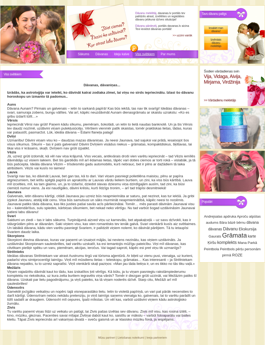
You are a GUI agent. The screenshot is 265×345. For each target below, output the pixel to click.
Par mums (168, 54)
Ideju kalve (121, 54)
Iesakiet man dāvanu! (216, 29)
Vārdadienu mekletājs (222, 100)
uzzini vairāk (184, 35)
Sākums (83, 54)
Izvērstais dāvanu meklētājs (215, 43)
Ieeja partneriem (156, 337)
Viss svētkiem (145, 54)
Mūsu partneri (106, 337)
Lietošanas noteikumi (131, 337)
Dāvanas (101, 54)
